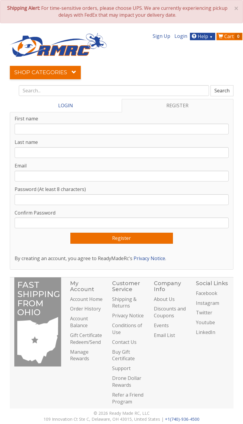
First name (26, 118)
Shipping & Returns (124, 302)
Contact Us (124, 342)
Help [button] (203, 36)
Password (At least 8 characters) (50, 189)
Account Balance (79, 322)
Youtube (205, 322)
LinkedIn (205, 332)
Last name (26, 142)
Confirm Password (35, 212)
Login (180, 36)
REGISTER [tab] (177, 105)
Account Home (86, 299)
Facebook (206, 293)
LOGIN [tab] (65, 105)
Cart (230, 36)
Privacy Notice (149, 258)
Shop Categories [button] (45, 72)
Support (121, 368)
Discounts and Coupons (170, 312)
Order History (85, 308)
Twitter (204, 312)
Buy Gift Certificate (123, 355)
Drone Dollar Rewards (126, 381)
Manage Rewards (79, 355)
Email (21, 165)
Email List (164, 335)
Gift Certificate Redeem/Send (86, 338)
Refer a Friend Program (127, 398)
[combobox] (114, 90)
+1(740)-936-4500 (182, 419)
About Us (164, 299)
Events (161, 325)
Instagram (207, 303)
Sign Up (161, 36)
